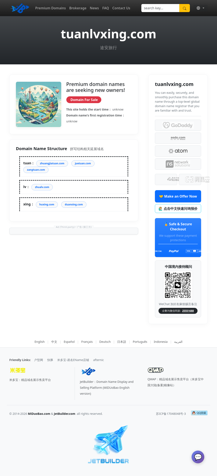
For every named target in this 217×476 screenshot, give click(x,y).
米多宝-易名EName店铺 (73, 360)
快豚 (50, 360)
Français (87, 342)
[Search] (160, 8)
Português (140, 342)
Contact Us (121, 8)
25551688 (188, 311)
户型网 (38, 360)
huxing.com (46, 204)
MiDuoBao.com (39, 414)
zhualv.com (42, 187)
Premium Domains (50, 8)
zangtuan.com (36, 170)
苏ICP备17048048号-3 (171, 414)
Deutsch (105, 342)
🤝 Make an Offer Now (178, 196)
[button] (200, 8)
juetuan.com (83, 163)
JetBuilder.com (64, 414)
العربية (178, 342)
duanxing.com (74, 204)
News (94, 8)
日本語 (121, 342)
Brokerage (77, 8)
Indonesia (161, 342)
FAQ (105, 8)
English (40, 342)
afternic (98, 360)
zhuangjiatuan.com (52, 163)
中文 (54, 342)
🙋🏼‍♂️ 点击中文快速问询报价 (178, 208)
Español (69, 342)
